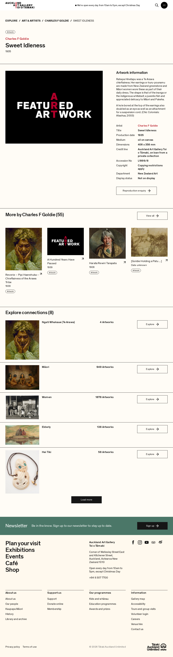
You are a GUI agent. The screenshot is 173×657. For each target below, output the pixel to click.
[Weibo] (160, 542)
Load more (86, 499)
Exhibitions (20, 550)
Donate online (55, 604)
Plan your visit (23, 543)
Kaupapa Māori (14, 609)
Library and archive (16, 619)
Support (52, 599)
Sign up (152, 525)
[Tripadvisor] (153, 542)
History (9, 614)
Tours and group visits (143, 609)
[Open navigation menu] (164, 5)
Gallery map (138, 599)
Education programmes (102, 604)
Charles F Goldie (17, 39)
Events (14, 556)
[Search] (156, 5)
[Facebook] (133, 542)
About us (10, 599)
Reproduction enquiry (137, 190)
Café (11, 563)
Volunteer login (139, 614)
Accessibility (138, 604)
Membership (54, 609)
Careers (135, 619)
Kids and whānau (98, 599)
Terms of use (30, 646)
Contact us (137, 629)
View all (152, 215)
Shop (12, 570)
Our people (11, 604)
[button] (23, 260)
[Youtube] (147, 542)
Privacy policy (12, 646)
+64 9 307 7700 (98, 577)
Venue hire (137, 624)
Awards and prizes (99, 609)
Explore (152, 324)
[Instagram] (140, 542)
